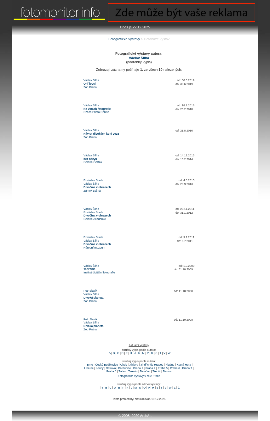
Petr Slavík (90, 290)
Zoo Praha (90, 87)
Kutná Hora (184, 364)
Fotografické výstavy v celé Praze (139, 376)
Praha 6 (175, 368)
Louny (100, 368)
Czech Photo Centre (96, 112)
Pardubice (124, 368)
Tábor (122, 371)
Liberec (89, 368)
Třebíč (156, 371)
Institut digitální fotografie (99, 272)
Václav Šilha (91, 80)
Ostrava (111, 368)
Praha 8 (111, 371)
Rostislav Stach (93, 180)
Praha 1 (138, 368)
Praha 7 (187, 368)
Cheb (123, 364)
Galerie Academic (94, 219)
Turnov (167, 371)
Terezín (133, 371)
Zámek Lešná (92, 190)
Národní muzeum (94, 247)
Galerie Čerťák (92, 162)
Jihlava (133, 364)
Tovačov (145, 371)
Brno (90, 364)
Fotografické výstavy (124, 39)
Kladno (169, 364)
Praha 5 (163, 368)
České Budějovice (106, 364)
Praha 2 (151, 368)
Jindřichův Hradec (152, 364)
